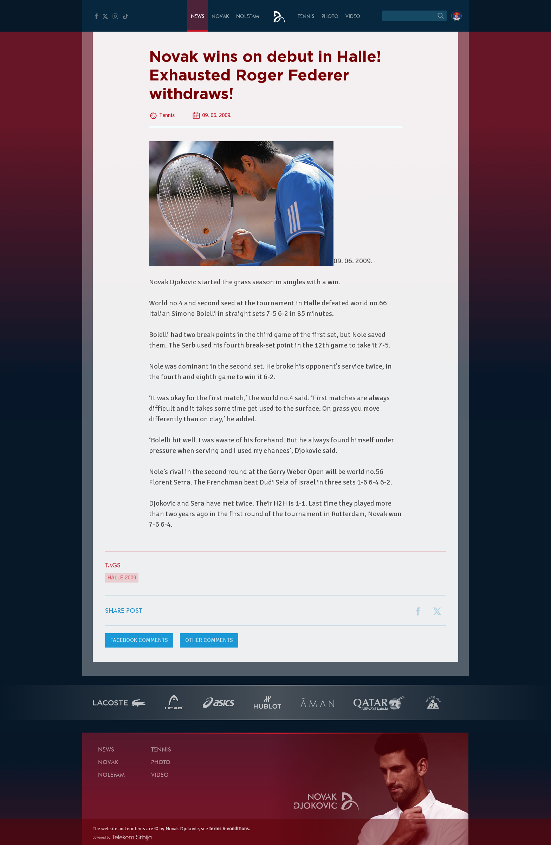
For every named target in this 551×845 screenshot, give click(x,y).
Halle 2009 (122, 577)
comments (139, 640)
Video (352, 16)
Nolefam (247, 16)
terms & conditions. (229, 829)
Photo (330, 16)
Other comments (209, 640)
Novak (220, 16)
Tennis (306, 16)
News (198, 16)
